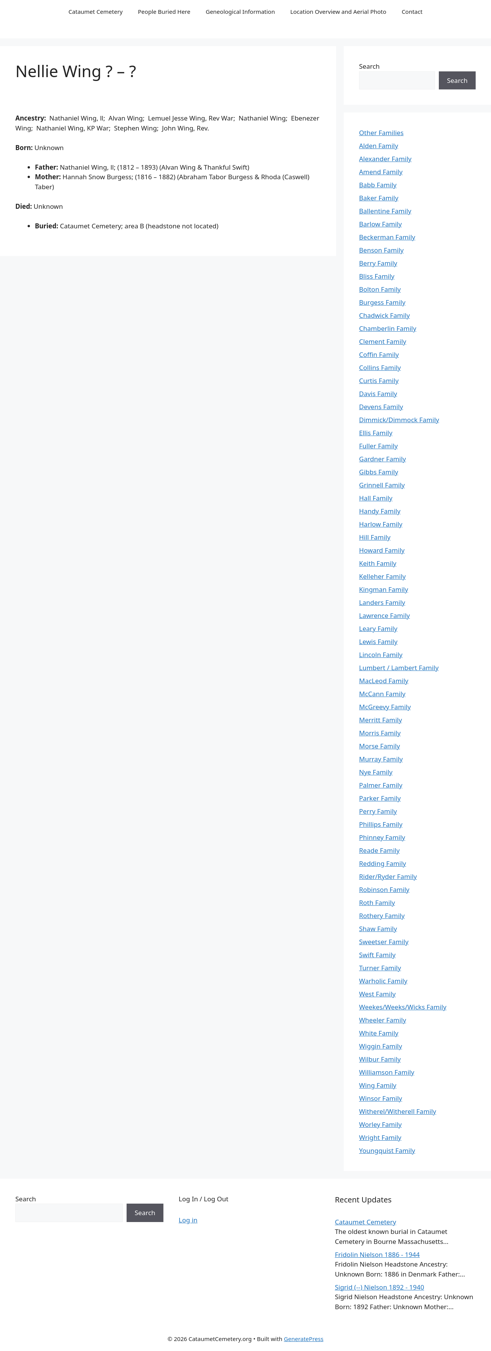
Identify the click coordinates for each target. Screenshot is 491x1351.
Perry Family (378, 811)
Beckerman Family (387, 237)
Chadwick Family (384, 315)
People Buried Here (164, 11)
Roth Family (377, 902)
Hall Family (375, 498)
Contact (412, 11)
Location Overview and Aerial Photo (338, 11)
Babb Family (378, 184)
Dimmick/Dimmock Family (399, 419)
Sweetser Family (384, 941)
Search (369, 66)
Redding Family (382, 863)
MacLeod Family (383, 680)
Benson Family (381, 250)
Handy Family (379, 511)
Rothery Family (382, 915)
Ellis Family (375, 432)
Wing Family (377, 1085)
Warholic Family (383, 980)
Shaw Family (378, 928)
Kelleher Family (382, 576)
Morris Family (379, 732)
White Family (379, 1033)
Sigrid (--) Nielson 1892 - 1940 (379, 1287)
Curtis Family (379, 380)
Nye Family (375, 772)
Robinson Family (384, 889)
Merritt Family (380, 719)
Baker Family (378, 197)
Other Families (381, 132)
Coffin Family (379, 354)
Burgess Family (382, 302)
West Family (377, 993)
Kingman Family (383, 589)
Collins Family (380, 367)
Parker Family (380, 798)
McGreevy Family (385, 706)
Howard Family (382, 550)
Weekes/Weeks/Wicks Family (403, 1007)
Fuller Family (378, 445)
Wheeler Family (382, 1020)
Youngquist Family (387, 1150)
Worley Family (380, 1124)
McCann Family (382, 693)
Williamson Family (386, 1072)
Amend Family (380, 171)
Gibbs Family (378, 471)
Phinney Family (382, 837)
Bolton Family (380, 289)
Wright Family (380, 1137)
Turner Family (380, 967)
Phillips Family (380, 824)
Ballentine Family (385, 210)
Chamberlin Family (387, 328)
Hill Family (374, 537)
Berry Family (378, 263)
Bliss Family (376, 276)
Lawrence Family (384, 615)
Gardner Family (382, 458)
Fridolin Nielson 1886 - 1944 (377, 1254)
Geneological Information (240, 11)
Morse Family (379, 746)
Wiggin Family (380, 1046)
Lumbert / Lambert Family (398, 667)
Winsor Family (380, 1098)
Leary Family (378, 628)
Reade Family (379, 850)
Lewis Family (378, 641)
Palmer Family (380, 785)
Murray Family (381, 759)
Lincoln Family (380, 654)
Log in (188, 1220)
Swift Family (377, 954)
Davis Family (378, 393)
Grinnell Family (382, 485)
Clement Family (382, 341)
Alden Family (378, 145)
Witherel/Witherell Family (397, 1111)
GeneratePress (303, 1339)
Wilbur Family (380, 1059)
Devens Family (381, 406)
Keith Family (377, 563)
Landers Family (382, 602)
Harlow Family (380, 524)
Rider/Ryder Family (388, 876)
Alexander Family (385, 158)
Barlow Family (380, 224)
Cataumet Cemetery (96, 11)
